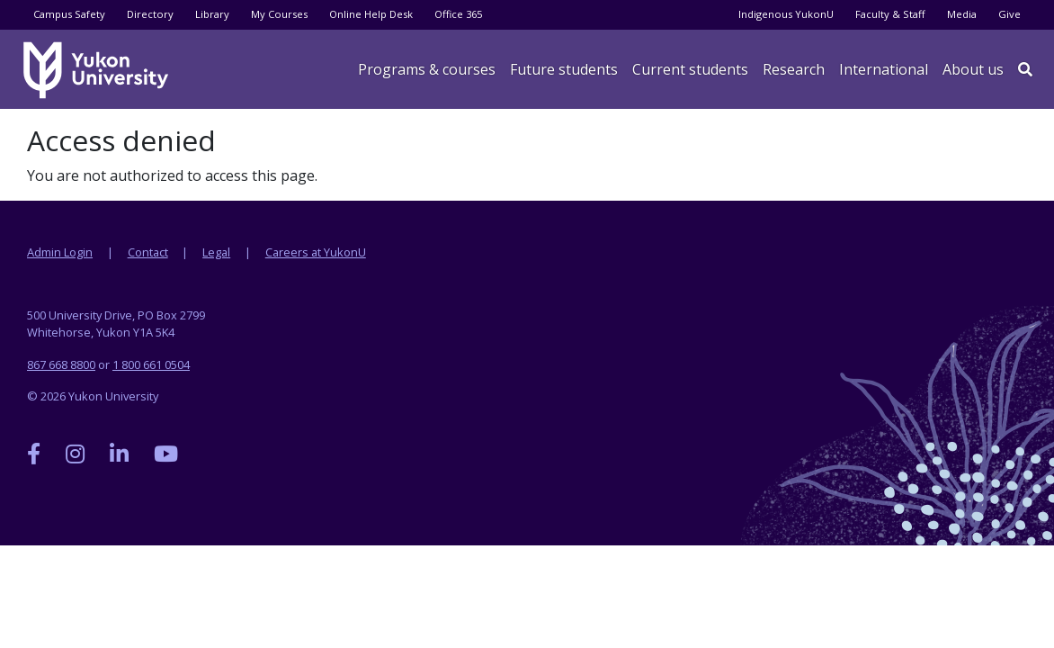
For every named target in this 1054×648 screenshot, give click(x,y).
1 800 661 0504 (151, 364)
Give (1009, 14)
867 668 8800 (61, 364)
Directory (150, 14)
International (883, 69)
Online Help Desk (371, 14)
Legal (216, 252)
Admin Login (60, 252)
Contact (148, 252)
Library (212, 14)
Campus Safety (69, 14)
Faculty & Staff (890, 14)
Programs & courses (427, 69)
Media (962, 14)
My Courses (279, 14)
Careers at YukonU (315, 252)
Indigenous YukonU (786, 14)
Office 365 (458, 14)
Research (794, 69)
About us (973, 69)
